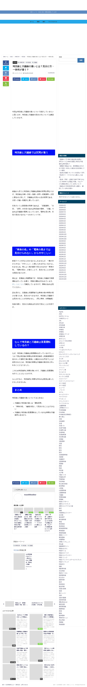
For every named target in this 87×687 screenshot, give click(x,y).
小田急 (61, 488)
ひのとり (62, 352)
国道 (60, 466)
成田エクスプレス (64, 503)
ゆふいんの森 (63, 363)
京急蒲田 (62, 421)
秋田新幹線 (62, 575)
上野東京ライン (64, 407)
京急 (60, 419)
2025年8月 (62, 209)
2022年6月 (62, 267)
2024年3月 (62, 230)
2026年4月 (62, 205)
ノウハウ (62, 390)
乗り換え (62, 416)
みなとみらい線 (64, 361)
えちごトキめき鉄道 (65, 340)
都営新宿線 (62, 606)
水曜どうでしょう (64, 541)
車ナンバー (62, 593)
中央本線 (62, 412)
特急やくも (62, 550)
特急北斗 (62, 564)
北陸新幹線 (62, 461)
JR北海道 (62, 325)
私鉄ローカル (63, 573)
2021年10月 (62, 279)
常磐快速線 (62, 497)
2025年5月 (62, 216)
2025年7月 (62, 212)
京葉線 (61, 439)
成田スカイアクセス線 (66, 506)
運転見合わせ (63, 602)
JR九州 (61, 323)
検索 (60, 57)
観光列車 (62, 586)
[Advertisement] (43, 39)
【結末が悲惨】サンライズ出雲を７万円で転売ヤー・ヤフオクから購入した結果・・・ (71, 175)
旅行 (44, 21)
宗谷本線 (62, 481)
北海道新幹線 (63, 454)
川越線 (35, 62)
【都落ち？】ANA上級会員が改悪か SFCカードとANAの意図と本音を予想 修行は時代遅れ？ (71, 161)
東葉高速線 (62, 533)
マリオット (62, 399)
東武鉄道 (62, 524)
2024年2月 (62, 232)
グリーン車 (62, 369)
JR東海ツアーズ (64, 334)
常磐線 (61, 499)
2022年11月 (62, 263)
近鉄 (60, 595)
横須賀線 (62, 537)
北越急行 (62, 459)
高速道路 (62, 624)
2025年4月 (62, 218)
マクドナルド (63, 396)
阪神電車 (62, 615)
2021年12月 (62, 274)
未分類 (61, 515)
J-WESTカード (63, 318)
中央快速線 (62, 410)
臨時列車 (62, 579)
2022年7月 (62, 265)
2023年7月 (62, 245)
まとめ (61, 358)
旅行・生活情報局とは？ (8, 684)
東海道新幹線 (63, 528)
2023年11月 (62, 236)
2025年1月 (62, 225)
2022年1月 (62, 272)
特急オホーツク (64, 553)
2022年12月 (62, 261)
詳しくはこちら (18, 284)
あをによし (62, 338)
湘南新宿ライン (64, 546)
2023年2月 (62, 256)
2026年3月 (62, 207)
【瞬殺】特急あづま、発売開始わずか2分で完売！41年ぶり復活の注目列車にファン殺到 (71, 168)
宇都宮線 (62, 479)
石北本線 (62, 570)
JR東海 (61, 329)
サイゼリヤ (62, 372)
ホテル (61, 392)
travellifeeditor (51, 72)
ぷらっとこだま (64, 356)
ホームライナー (64, 394)
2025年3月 (62, 221)
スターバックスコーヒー (66, 381)
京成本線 (62, 432)
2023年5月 (62, 250)
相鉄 (60, 566)
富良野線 (62, 486)
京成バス (62, 425)
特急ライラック (64, 561)
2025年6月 (62, 214)
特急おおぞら (63, 548)
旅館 (60, 510)
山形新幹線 (62, 490)
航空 (60, 582)
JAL (60, 320)
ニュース (62, 387)
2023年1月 (62, 259)
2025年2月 (62, 223)
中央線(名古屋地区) (65, 414)
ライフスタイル (52, 21)
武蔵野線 (62, 539)
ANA (60, 314)
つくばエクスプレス (65, 349)
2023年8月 (62, 243)
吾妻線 (61, 463)
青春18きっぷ (63, 617)
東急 (60, 521)
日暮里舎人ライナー (65, 512)
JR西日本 (62, 336)
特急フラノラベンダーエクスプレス (70, 559)
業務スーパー (63, 535)
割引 (60, 445)
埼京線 (15, 62)
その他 (61, 347)
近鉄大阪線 (62, 597)
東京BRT (62, 517)
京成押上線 (62, 430)
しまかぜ (62, 345)
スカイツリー (63, 378)
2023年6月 (62, 247)
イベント (62, 367)
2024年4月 (62, 227)
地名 (60, 468)
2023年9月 (62, 241)
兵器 (60, 443)
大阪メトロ (62, 474)
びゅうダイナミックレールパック (69, 354)
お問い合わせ (24, 684)
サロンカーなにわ (64, 374)
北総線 (61, 457)
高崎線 (61, 622)
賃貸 (60, 591)
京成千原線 (62, 428)
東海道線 (62, 530)
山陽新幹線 (62, 492)
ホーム (32, 21)
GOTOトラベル (64, 316)
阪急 (60, 613)
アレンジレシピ (64, 365)
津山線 (61, 544)
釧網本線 (62, 608)
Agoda (61, 311)
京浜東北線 (62, 436)
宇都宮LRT (62, 477)
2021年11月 (62, 276)
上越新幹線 (62, 405)
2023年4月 (62, 252)
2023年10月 (62, 238)
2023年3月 (62, 254)
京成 (60, 423)
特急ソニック (63, 557)
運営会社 (18, 684)
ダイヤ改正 (62, 383)
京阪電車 (62, 441)
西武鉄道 (62, 584)
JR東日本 (22, 62)
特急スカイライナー (65, 555)
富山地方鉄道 (63, 483)
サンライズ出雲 (64, 376)
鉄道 (38, 21)
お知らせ (62, 343)
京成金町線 (62, 434)
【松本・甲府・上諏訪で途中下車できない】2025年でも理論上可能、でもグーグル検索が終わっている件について (71, 182)
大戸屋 (61, 472)
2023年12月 (62, 234)
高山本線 (62, 620)
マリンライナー (64, 401)
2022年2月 (62, 270)
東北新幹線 (62, 519)
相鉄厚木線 (62, 568)
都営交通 (62, 604)
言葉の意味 (62, 588)
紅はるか (62, 577)
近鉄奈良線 (62, 599)
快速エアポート (64, 501)
